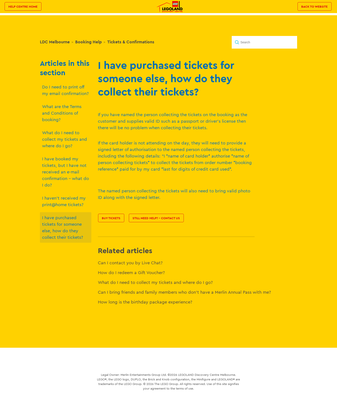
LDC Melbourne (55, 41)
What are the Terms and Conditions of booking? (62, 113)
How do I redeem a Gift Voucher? (131, 272)
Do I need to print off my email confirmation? (65, 90)
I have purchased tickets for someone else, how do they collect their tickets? (62, 227)
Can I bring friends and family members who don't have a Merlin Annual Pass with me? (184, 292)
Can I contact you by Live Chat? (130, 262)
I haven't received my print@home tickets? (64, 201)
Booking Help (88, 41)
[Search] (264, 42)
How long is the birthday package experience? (145, 302)
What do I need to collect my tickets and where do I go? (64, 139)
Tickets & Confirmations (130, 41)
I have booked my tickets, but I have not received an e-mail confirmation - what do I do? (65, 172)
